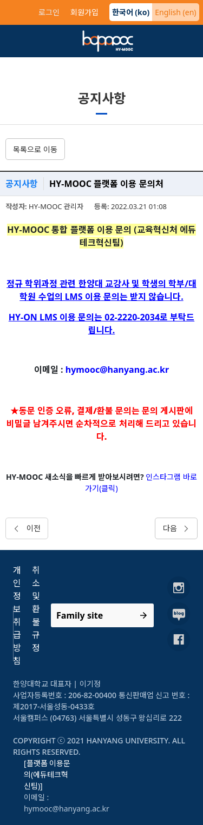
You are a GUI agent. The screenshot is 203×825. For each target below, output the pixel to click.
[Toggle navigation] (20, 41)
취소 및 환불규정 (36, 609)
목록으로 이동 (35, 149)
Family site (79, 615)
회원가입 (84, 12)
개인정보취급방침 (17, 615)
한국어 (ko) (131, 12)
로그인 (49, 12)
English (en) (175, 12)
